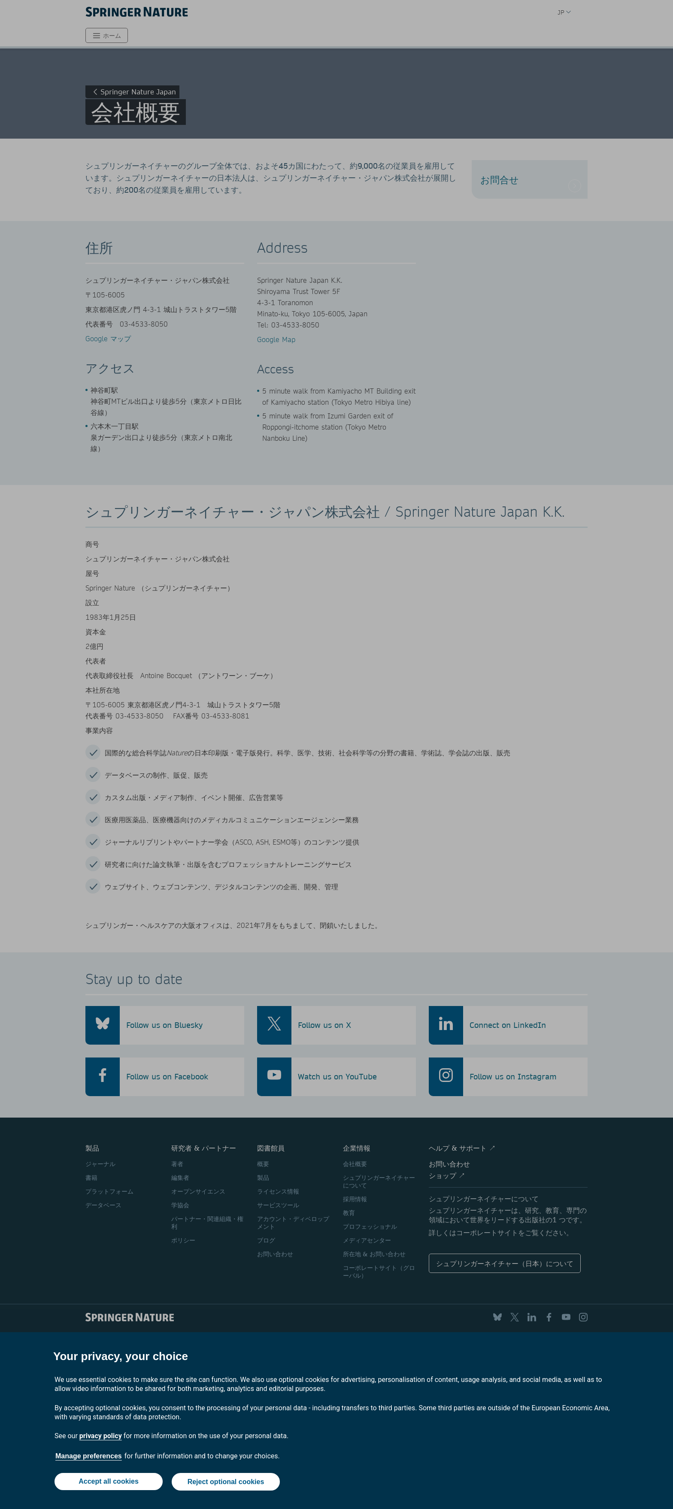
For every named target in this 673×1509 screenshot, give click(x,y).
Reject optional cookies (226, 1482)
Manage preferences (88, 1457)
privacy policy (100, 1437)
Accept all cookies (108, 1482)
